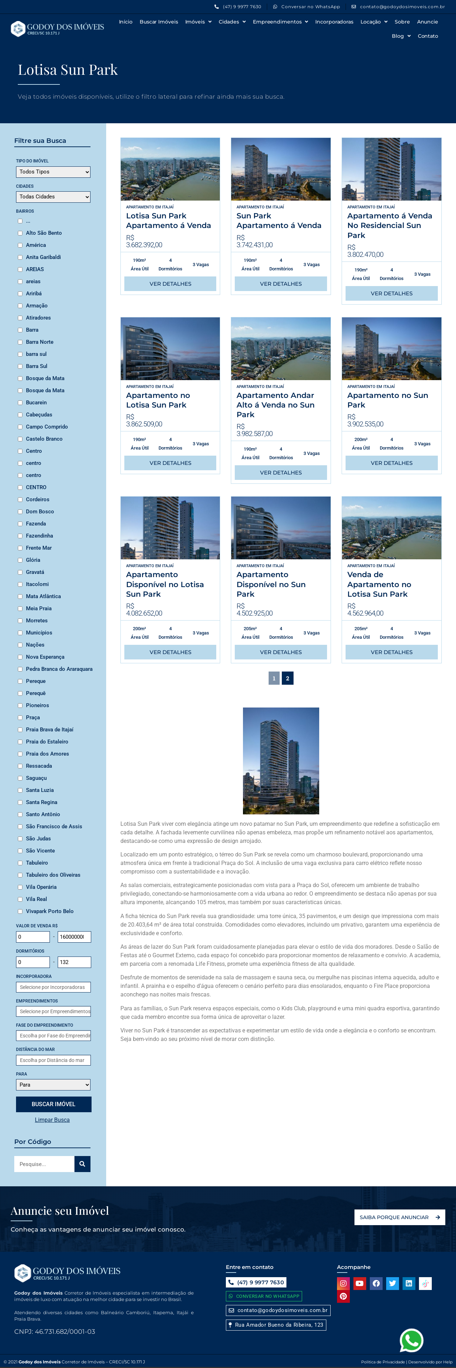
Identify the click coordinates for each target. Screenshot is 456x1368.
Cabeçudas (39, 414)
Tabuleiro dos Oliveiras (53, 874)
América (36, 245)
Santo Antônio (43, 814)
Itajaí (167, 207)
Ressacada (39, 765)
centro (33, 463)
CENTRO (36, 487)
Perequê (36, 693)
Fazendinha (39, 535)
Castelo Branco (44, 438)
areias (33, 281)
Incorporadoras (334, 22)
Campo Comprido (47, 426)
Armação (37, 305)
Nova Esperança (45, 656)
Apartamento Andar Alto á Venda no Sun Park (276, 405)
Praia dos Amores (47, 753)
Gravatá (35, 572)
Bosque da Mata (45, 378)
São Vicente (40, 850)
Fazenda (36, 523)
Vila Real (36, 899)
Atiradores (38, 317)
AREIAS (35, 269)
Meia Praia (39, 608)
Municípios (39, 632)
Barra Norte (39, 342)
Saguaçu (36, 778)
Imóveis (198, 22)
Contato (428, 36)
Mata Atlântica (43, 596)
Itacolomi (37, 584)
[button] (276, 1325)
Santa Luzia (40, 790)
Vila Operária (41, 887)
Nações (35, 644)
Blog (401, 36)
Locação (374, 22)
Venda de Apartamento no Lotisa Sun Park (379, 584)
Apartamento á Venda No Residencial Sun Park (389, 225)
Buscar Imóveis (159, 22)
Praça (33, 717)
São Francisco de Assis (54, 826)
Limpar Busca (52, 1119)
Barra (32, 329)
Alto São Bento (44, 232)
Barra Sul (36, 366)
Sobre (402, 22)
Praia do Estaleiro (47, 741)
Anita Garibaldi (43, 257)
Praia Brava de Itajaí (49, 729)
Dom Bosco (40, 511)
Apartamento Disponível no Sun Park (271, 584)
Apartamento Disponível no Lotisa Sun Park (165, 584)
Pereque (36, 681)
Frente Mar (39, 547)
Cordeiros (38, 499)
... (28, 220)
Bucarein (36, 402)
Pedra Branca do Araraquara (59, 669)
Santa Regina (41, 802)
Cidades (232, 22)
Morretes (37, 620)
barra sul (36, 354)
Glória (33, 560)
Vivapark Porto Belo (50, 911)
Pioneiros (37, 705)
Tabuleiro (37, 862)
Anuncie (427, 22)
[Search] (82, 1164)
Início (126, 22)
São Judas (38, 838)
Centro (34, 451)
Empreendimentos (280, 22)
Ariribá (34, 293)
